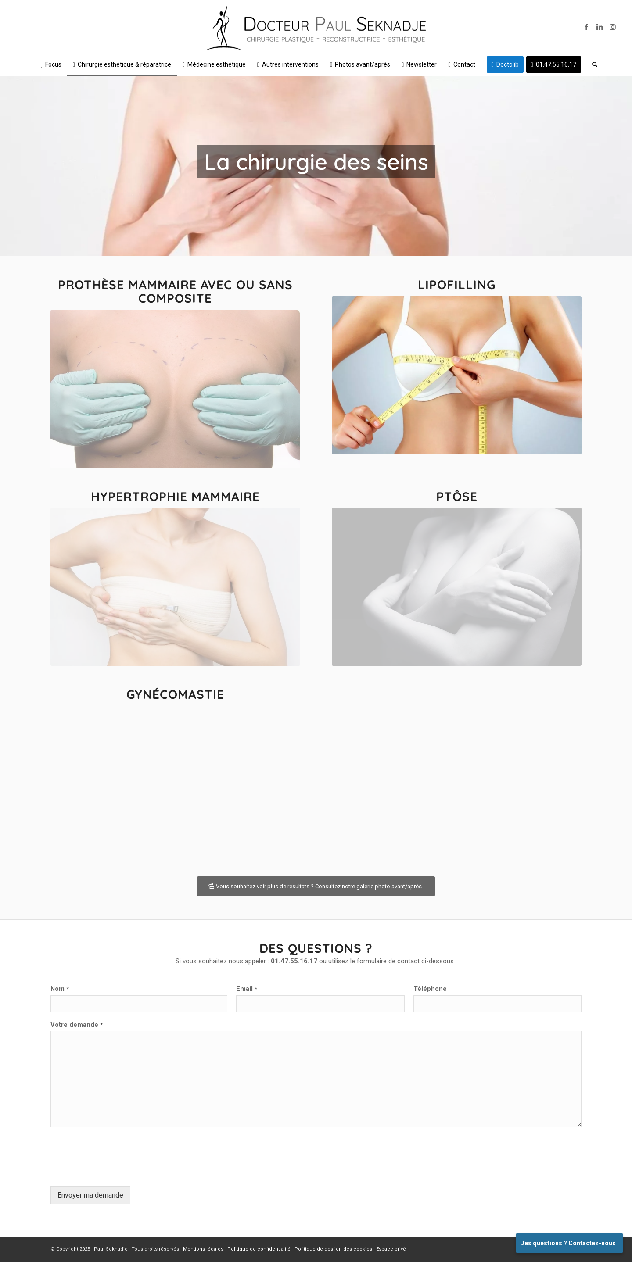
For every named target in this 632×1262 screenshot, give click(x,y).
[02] (457, 375)
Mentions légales (203, 1249)
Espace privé (391, 1249)
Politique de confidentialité (259, 1249)
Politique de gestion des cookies (333, 1249)
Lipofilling (457, 284)
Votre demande (76, 1025)
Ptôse (457, 496)
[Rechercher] (592, 64)
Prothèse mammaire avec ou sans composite (175, 291)
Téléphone (430, 989)
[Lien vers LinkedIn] (599, 26)
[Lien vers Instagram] (612, 26)
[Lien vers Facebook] (586, 26)
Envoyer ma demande (90, 1195)
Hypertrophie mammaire (175, 496)
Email (246, 989)
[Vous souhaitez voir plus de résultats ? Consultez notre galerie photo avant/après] (316, 886)
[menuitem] (51, 64)
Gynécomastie (175, 694)
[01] (175, 389)
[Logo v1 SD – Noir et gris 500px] (316, 29)
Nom (59, 989)
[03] (175, 587)
